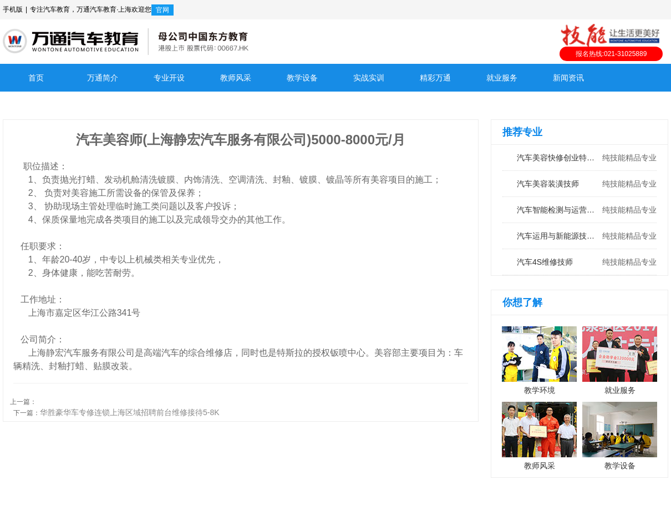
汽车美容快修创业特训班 (579, 157)
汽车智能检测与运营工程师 (579, 210)
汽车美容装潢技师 (579, 183)
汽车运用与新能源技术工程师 (579, 236)
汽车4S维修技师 (579, 262)
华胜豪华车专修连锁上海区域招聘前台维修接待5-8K (130, 412)
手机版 (13, 9)
